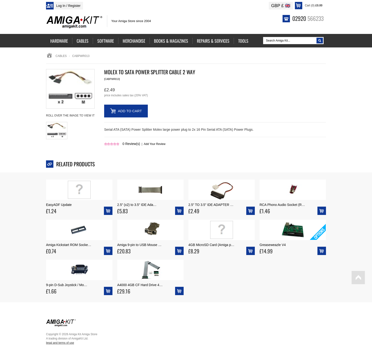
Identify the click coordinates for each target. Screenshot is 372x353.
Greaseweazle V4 (273, 245)
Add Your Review (154, 144)
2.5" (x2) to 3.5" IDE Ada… (137, 205)
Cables (61, 56)
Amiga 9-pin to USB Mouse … (139, 245)
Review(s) (131, 144)
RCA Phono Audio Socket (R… (282, 205)
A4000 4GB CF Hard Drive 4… (140, 285)
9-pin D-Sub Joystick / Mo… (66, 285)
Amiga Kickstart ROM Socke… (68, 245)
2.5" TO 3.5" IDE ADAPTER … (210, 205)
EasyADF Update (59, 205)
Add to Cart (130, 111)
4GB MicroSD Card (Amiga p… (211, 245)
